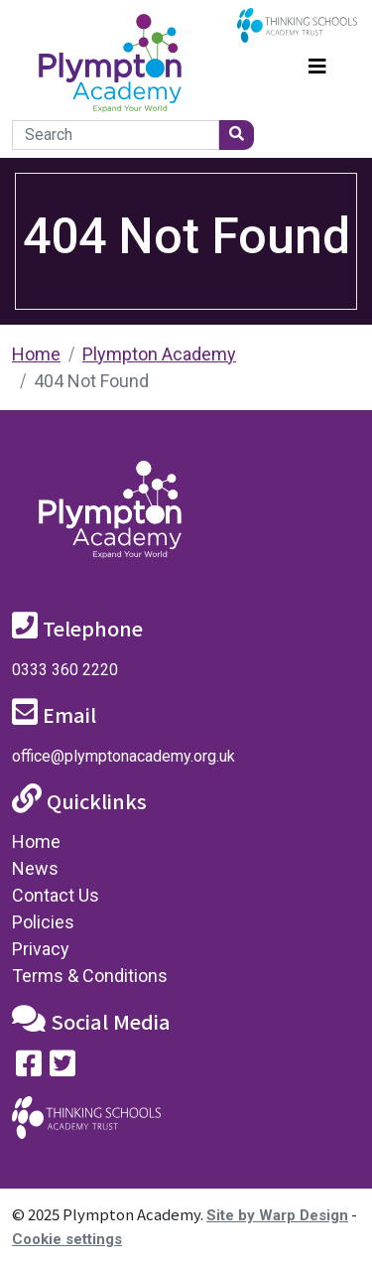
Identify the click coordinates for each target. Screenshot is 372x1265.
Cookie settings (67, 1239)
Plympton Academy (159, 354)
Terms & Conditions (90, 975)
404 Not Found (91, 380)
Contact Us (55, 895)
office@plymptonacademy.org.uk (123, 756)
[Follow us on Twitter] (62, 1067)
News (35, 868)
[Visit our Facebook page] (29, 1067)
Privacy (40, 948)
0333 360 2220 (65, 669)
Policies (43, 922)
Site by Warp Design (277, 1215)
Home (36, 354)
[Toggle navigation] (317, 64)
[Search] (115, 135)
